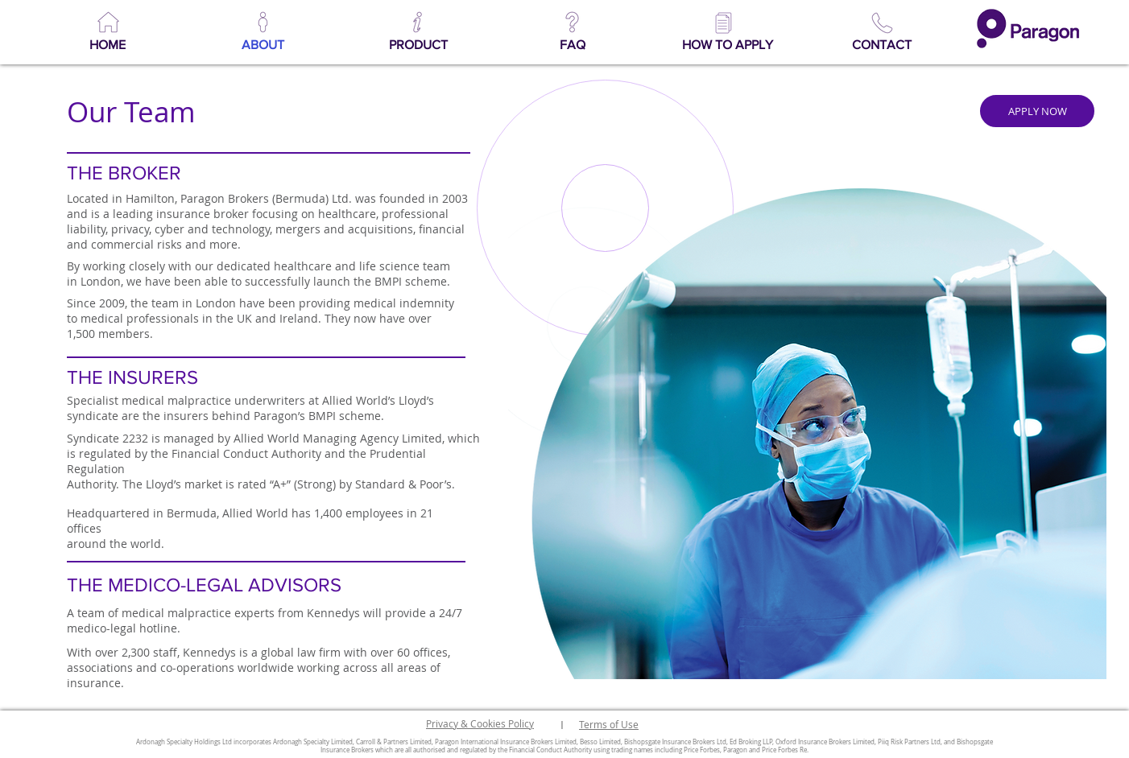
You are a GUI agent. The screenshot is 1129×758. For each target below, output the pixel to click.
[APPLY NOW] (1037, 111)
